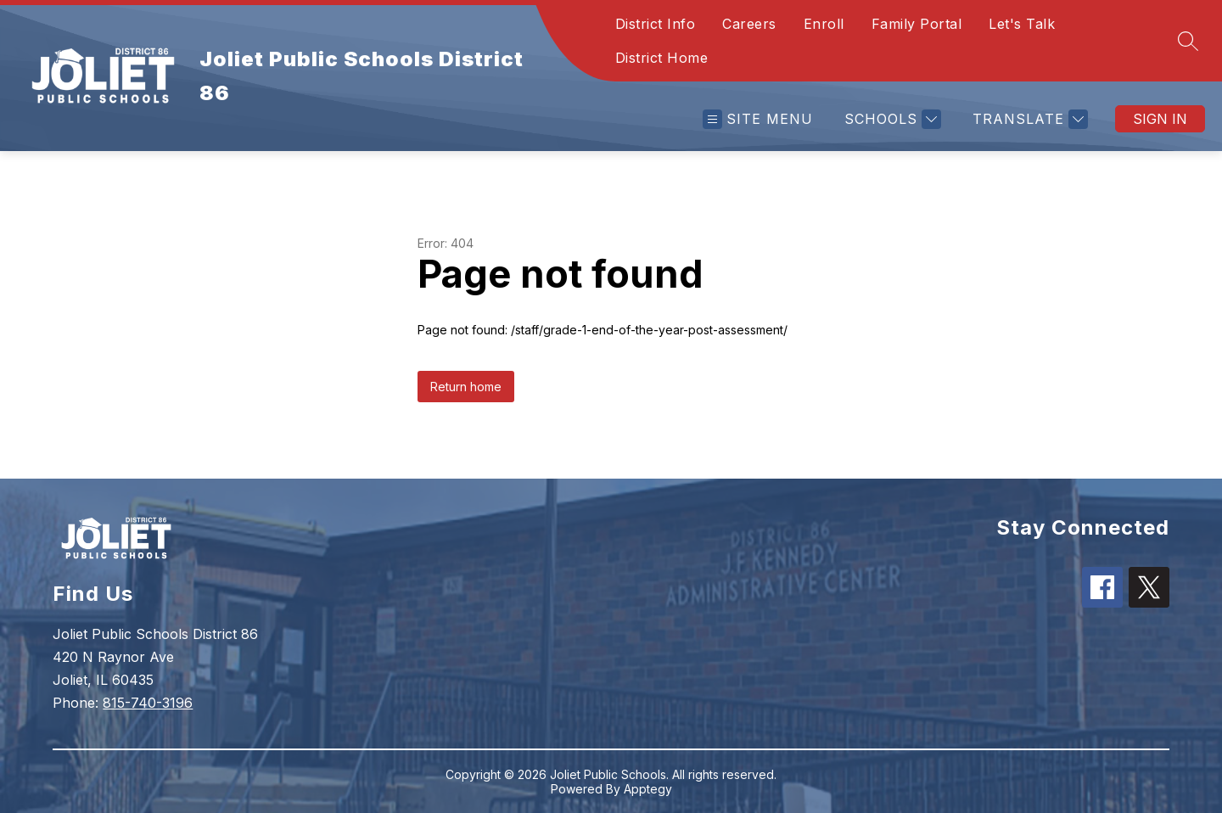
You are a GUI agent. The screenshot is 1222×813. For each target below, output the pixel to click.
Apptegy (648, 789)
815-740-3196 (148, 702)
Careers (749, 23)
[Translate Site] (1028, 119)
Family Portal (917, 23)
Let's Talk (1022, 23)
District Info (655, 23)
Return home (466, 386)
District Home (662, 57)
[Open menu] (758, 119)
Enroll (824, 23)
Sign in (1160, 118)
